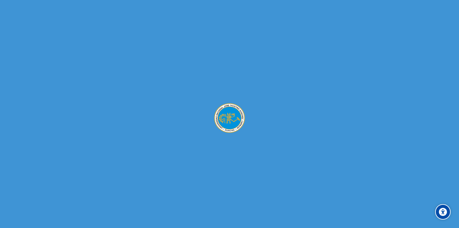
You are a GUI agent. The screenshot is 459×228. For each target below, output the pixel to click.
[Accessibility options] (443, 212)
